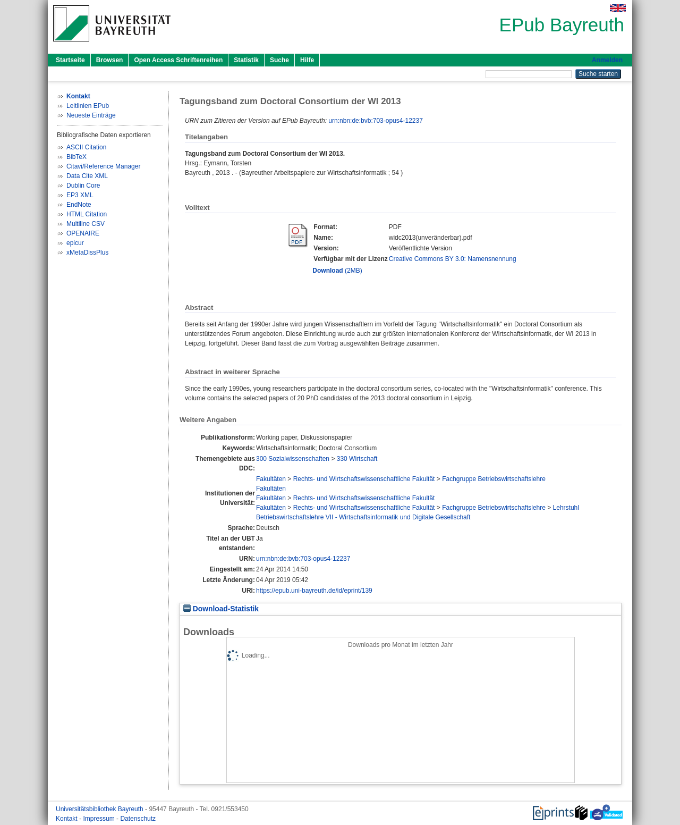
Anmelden (607, 60)
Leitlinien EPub (87, 106)
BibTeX (76, 157)
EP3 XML (80, 195)
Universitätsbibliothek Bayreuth (100, 809)
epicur (75, 243)
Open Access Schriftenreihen (178, 60)
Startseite (70, 60)
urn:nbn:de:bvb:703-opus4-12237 (375, 120)
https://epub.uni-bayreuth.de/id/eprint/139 (314, 590)
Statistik (246, 60)
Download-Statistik (221, 609)
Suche (279, 60)
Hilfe (307, 60)
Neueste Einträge (91, 115)
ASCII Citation (86, 147)
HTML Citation (86, 214)
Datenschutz (138, 818)
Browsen (109, 60)
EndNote (78, 204)
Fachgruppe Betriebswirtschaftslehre (494, 479)
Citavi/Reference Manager (103, 166)
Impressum (99, 818)
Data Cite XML (87, 176)
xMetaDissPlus (87, 252)
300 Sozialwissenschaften (292, 458)
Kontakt (67, 818)
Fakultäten (271, 479)
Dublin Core (83, 185)
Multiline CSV (85, 224)
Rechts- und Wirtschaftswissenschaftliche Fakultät (364, 479)
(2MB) (337, 270)
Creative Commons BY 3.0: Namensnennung (452, 259)
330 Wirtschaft (357, 458)
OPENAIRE (82, 233)
